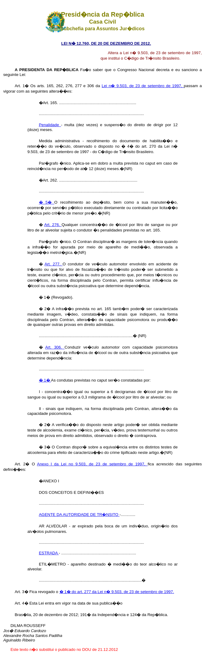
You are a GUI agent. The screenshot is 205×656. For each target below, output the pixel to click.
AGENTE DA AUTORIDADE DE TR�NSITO (79, 514)
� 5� (46, 202)
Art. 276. (53, 224)
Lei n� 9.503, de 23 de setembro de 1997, (143, 86)
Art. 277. (53, 264)
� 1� (45, 380)
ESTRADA (49, 553)
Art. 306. (55, 347)
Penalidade (50, 125)
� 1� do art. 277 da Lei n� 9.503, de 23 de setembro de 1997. (116, 591)
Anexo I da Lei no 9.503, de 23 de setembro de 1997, (92, 464)
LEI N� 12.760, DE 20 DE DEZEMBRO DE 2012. (106, 43)
